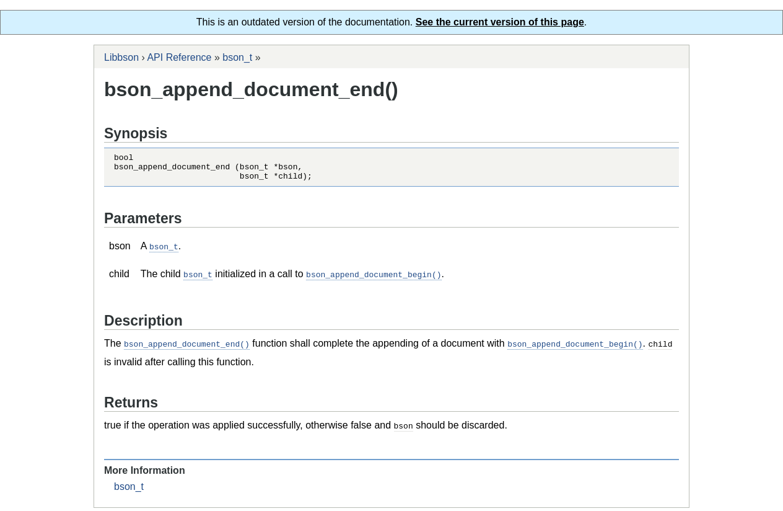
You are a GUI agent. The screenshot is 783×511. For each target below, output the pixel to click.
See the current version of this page (500, 22)
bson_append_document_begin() (373, 279)
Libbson (121, 57)
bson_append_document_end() (187, 347)
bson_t (237, 57)
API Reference (179, 57)
